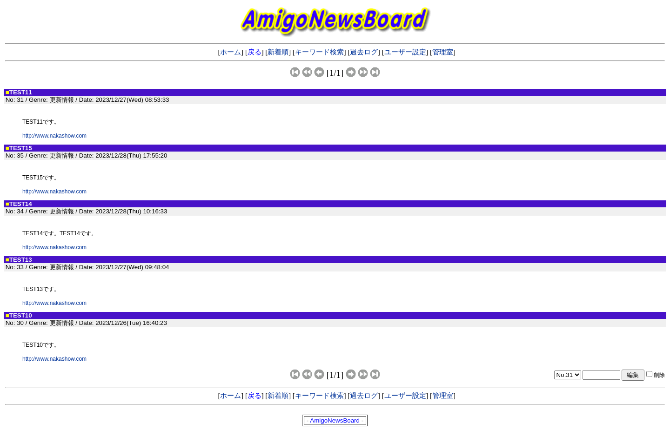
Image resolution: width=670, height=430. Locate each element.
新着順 (278, 52)
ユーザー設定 (405, 52)
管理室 (442, 52)
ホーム (230, 52)
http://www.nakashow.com (54, 135)
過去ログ (364, 52)
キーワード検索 (319, 52)
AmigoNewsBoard (335, 420)
